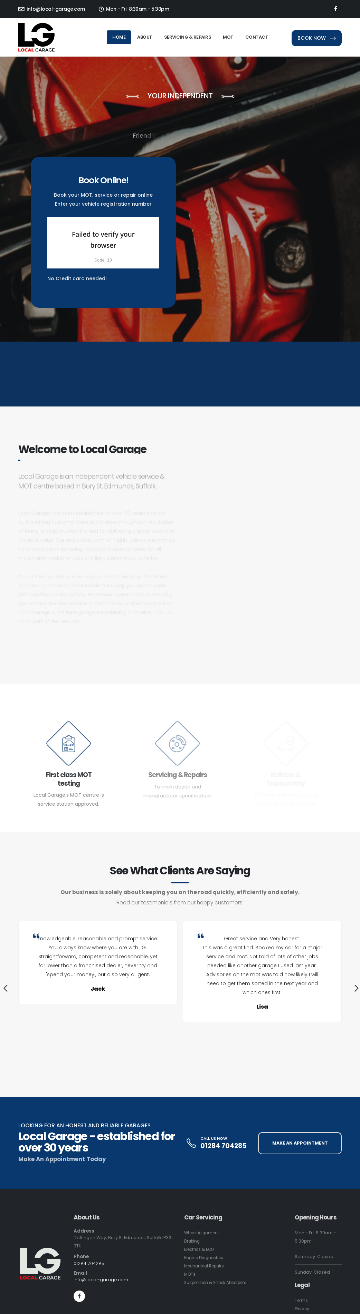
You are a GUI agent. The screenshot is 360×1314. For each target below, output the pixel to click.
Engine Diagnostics (205, 1258)
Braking (192, 1241)
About (144, 37)
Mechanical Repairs (206, 1266)
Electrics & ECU (200, 1249)
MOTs (190, 1274)
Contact (256, 37)
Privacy (303, 1309)
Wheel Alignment (203, 1233)
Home (118, 37)
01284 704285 (223, 1145)
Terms (302, 1300)
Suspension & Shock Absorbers (219, 1282)
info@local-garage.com (51, 9)
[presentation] (4, 989)
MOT (228, 37)
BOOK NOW (316, 38)
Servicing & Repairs (187, 37)
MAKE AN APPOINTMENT (300, 1143)
